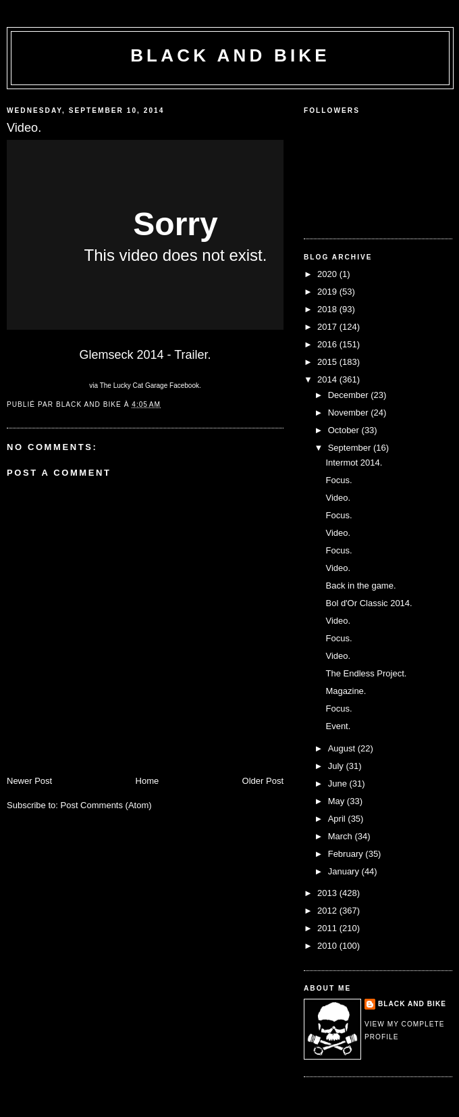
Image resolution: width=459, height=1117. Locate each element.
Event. (337, 726)
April (338, 819)
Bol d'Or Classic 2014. (368, 603)
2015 (328, 362)
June (339, 783)
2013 (328, 893)
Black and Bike (230, 55)
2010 (328, 946)
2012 (328, 910)
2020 (328, 274)
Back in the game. (360, 585)
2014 (328, 379)
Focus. (338, 480)
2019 (328, 292)
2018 (328, 309)
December (349, 395)
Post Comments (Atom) (106, 805)
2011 (328, 928)
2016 (328, 344)
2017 (328, 327)
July (337, 766)
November (349, 412)
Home (147, 781)
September (350, 448)
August (343, 748)
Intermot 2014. (353, 462)
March (341, 836)
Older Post (263, 781)
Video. (337, 498)
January (345, 871)
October (345, 430)
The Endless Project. (365, 673)
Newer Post (29, 781)
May (337, 801)
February (347, 854)
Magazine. (345, 691)
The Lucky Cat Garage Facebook (149, 385)
